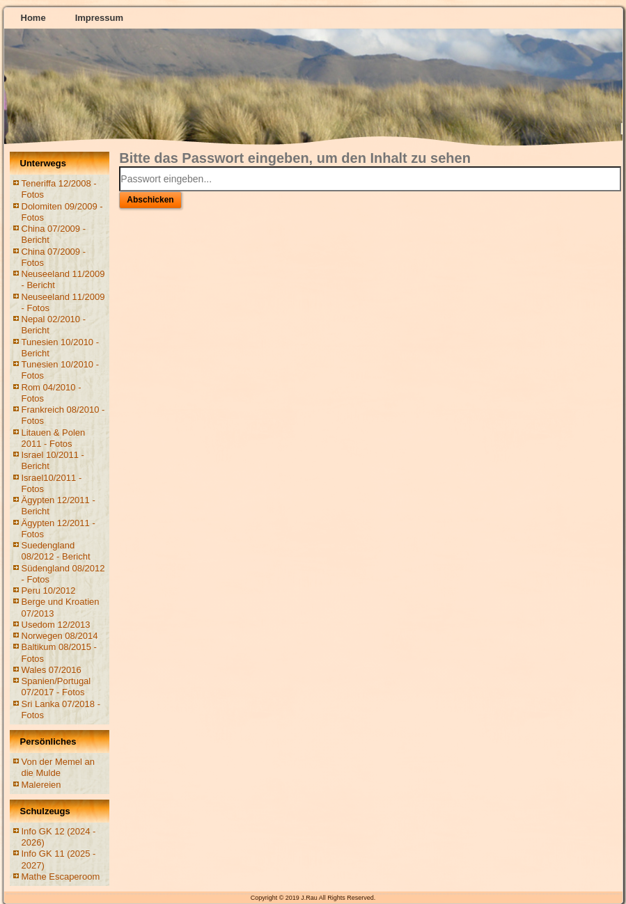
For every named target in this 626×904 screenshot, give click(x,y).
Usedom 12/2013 (56, 624)
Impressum (99, 18)
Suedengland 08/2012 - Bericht (56, 551)
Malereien (41, 784)
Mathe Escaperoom (61, 876)
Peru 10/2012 (49, 590)
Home (33, 18)
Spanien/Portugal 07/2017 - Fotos (56, 686)
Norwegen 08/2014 (60, 636)
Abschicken (150, 200)
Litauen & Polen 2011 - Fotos (54, 438)
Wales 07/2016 (51, 670)
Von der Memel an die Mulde (58, 767)
